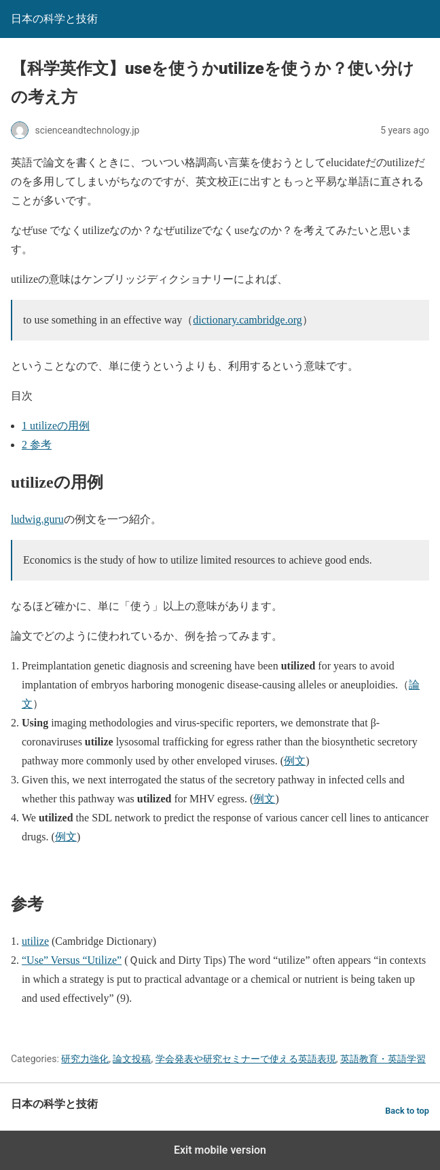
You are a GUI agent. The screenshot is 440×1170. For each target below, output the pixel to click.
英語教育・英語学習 (383, 1058)
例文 (295, 760)
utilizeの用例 (56, 425)
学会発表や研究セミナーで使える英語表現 (245, 1058)
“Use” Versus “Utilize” (72, 960)
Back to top (407, 1111)
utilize (35, 941)
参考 (37, 444)
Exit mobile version (220, 1150)
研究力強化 (85, 1058)
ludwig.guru (37, 519)
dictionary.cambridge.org (247, 320)
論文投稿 (132, 1058)
